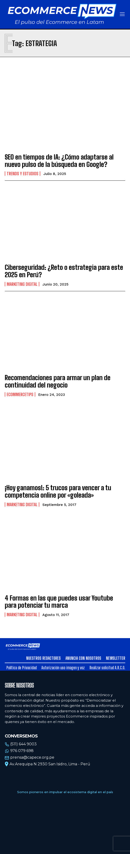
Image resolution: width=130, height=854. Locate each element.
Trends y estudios (22, 173)
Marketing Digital (22, 284)
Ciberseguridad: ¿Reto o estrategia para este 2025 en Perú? (64, 271)
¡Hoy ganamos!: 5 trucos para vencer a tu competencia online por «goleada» (58, 491)
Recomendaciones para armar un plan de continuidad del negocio (57, 381)
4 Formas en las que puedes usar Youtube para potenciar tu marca (59, 601)
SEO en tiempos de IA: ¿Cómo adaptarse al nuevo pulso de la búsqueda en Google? (59, 160)
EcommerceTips (20, 394)
